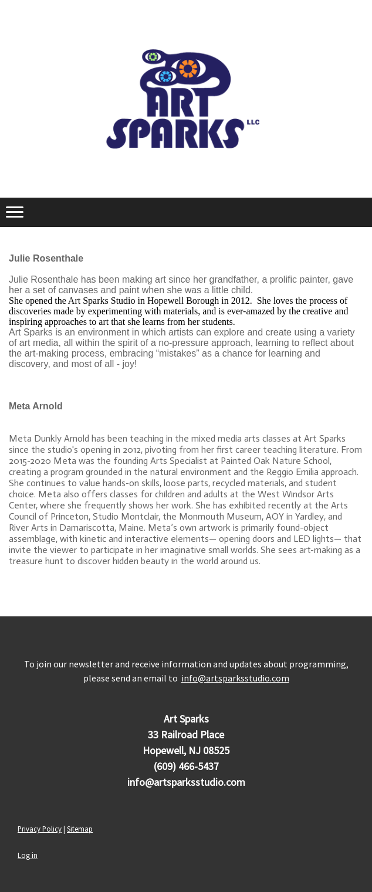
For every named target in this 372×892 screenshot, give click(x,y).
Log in (28, 855)
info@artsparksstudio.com (235, 678)
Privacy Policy (40, 828)
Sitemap (80, 828)
